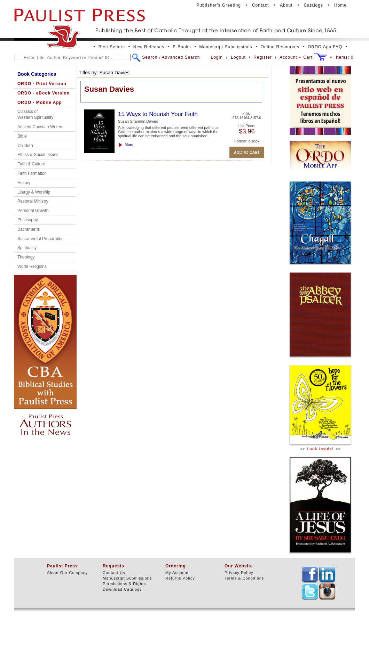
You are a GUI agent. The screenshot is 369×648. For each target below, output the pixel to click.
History (23, 182)
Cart (308, 57)
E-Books (182, 46)
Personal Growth (32, 210)
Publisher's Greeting (218, 5)
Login (217, 57)
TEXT (310, 574)
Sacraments (28, 229)
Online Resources (280, 46)
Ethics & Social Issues (37, 154)
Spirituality (27, 247)
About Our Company (67, 573)
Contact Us (114, 573)
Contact (260, 5)
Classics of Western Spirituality (35, 114)
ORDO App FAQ (325, 46)
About (286, 5)
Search (149, 57)
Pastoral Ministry (32, 201)
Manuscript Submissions (225, 46)
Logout (238, 57)
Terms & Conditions (244, 578)
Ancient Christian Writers (40, 126)
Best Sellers (112, 46)
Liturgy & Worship (33, 192)
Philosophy (27, 220)
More (129, 144)
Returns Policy (180, 578)
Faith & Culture (31, 164)
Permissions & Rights (124, 584)
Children (25, 145)
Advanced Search (181, 57)
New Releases (148, 46)
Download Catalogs (122, 589)
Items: (345, 57)
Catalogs (313, 5)
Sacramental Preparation (40, 238)
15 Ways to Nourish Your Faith (158, 114)
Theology (25, 257)
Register (262, 57)
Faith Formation (32, 173)
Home (340, 5)
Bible (22, 136)
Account (288, 57)
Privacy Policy (239, 573)
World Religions (32, 266)
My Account (177, 573)
